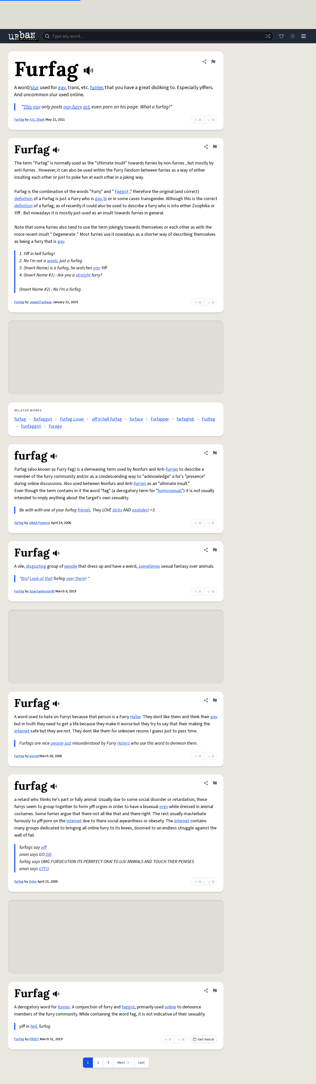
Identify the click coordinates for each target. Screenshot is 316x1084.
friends (84, 510)
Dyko (33, 881)
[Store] (280, 36)
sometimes (149, 566)
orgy (163, 806)
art (86, 106)
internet (22, 731)
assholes (140, 510)
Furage (55, 426)
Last (141, 1062)
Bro (24, 578)
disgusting (36, 566)
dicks (117, 510)
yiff (44, 847)
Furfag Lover (72, 419)
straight (83, 275)
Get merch (203, 1039)
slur (35, 87)
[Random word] (267, 36)
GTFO (44, 869)
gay (61, 87)
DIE (49, 854)
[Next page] (123, 1063)
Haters (123, 743)
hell (33, 1026)
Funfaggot (31, 426)
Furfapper (160, 419)
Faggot (121, 191)
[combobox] (157, 36)
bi (105, 199)
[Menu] (303, 36)
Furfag (19, 119)
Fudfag (208, 419)
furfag (20, 419)
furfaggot (43, 419)
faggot (128, 1007)
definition (23, 199)
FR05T (34, 1039)
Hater (135, 717)
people (70, 566)
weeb (52, 261)
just (68, 743)
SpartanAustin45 (42, 591)
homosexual (169, 491)
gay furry (72, 106)
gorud (34, 756)
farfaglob (185, 419)
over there (75, 578)
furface (136, 419)
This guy (31, 106)
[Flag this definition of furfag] (215, 453)
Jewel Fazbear (41, 302)
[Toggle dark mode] (292, 36)
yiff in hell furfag (107, 419)
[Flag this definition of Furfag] (213, 62)
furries (97, 87)
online (170, 1007)
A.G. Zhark (37, 119)
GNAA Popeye (39, 522)
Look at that (41, 578)
